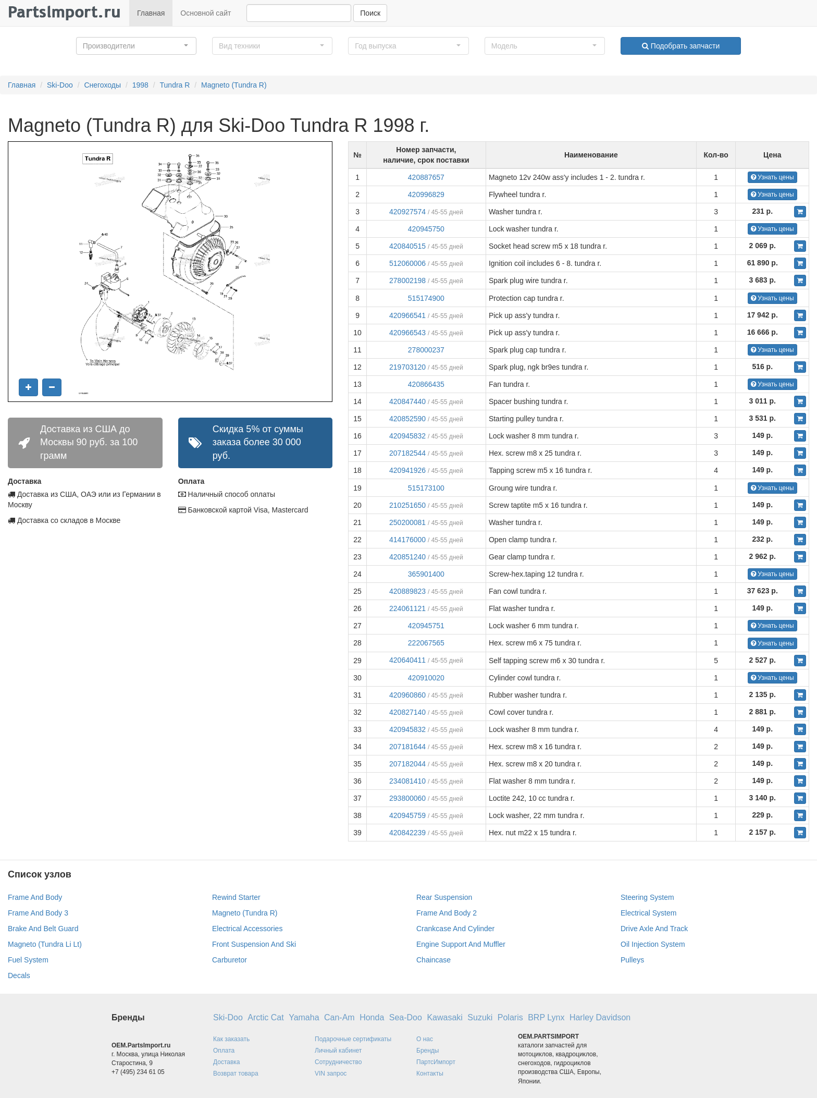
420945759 (407, 815)
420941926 (407, 470)
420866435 (426, 384)
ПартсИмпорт (435, 1062)
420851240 (407, 557)
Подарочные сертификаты (353, 1039)
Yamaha (304, 1017)
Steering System (647, 897)
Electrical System (648, 913)
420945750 (426, 229)
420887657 (426, 177)
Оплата (223, 1050)
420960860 (407, 695)
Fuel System (28, 960)
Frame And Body (35, 897)
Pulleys (632, 960)
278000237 (426, 350)
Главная (151, 13)
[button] (136, 46)
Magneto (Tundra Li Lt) (45, 944)
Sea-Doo (405, 1017)
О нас (424, 1039)
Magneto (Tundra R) (234, 85)
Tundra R (175, 85)
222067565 (426, 643)
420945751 (426, 625)
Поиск (370, 13)
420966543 (407, 332)
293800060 (407, 798)
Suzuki (479, 1017)
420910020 (426, 678)
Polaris (510, 1017)
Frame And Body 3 (38, 913)
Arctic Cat (265, 1017)
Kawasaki (444, 1017)
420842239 (407, 832)
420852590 (407, 418)
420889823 (407, 591)
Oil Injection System (653, 944)
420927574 (407, 212)
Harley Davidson (600, 1017)
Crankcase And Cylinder (455, 928)
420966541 (407, 315)
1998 (140, 85)
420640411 (407, 660)
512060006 (407, 263)
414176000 (407, 539)
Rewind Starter (236, 897)
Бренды (427, 1050)
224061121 (407, 608)
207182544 (407, 453)
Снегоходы (102, 85)
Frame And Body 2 (446, 913)
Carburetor (229, 960)
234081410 (407, 781)
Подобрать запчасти (681, 46)
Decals (19, 975)
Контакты (429, 1073)
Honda (372, 1017)
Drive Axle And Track (654, 928)
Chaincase (433, 960)
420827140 (407, 712)
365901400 (426, 574)
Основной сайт (205, 13)
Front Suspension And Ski (254, 944)
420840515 (407, 246)
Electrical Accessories (247, 928)
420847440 (407, 401)
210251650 (407, 505)
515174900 (426, 298)
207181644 (407, 746)
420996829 (426, 194)
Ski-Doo (60, 85)
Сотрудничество (338, 1062)
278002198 (407, 280)
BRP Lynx (546, 1017)
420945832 (407, 436)
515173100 (426, 488)
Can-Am (339, 1017)
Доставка (226, 1062)
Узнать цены (772, 177)
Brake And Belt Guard (43, 928)
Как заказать (231, 1039)
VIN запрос (330, 1073)
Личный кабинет (338, 1050)
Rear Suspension (444, 897)
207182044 (407, 764)
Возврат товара (235, 1073)
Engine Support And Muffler (460, 944)
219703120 (407, 367)
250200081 (407, 522)
